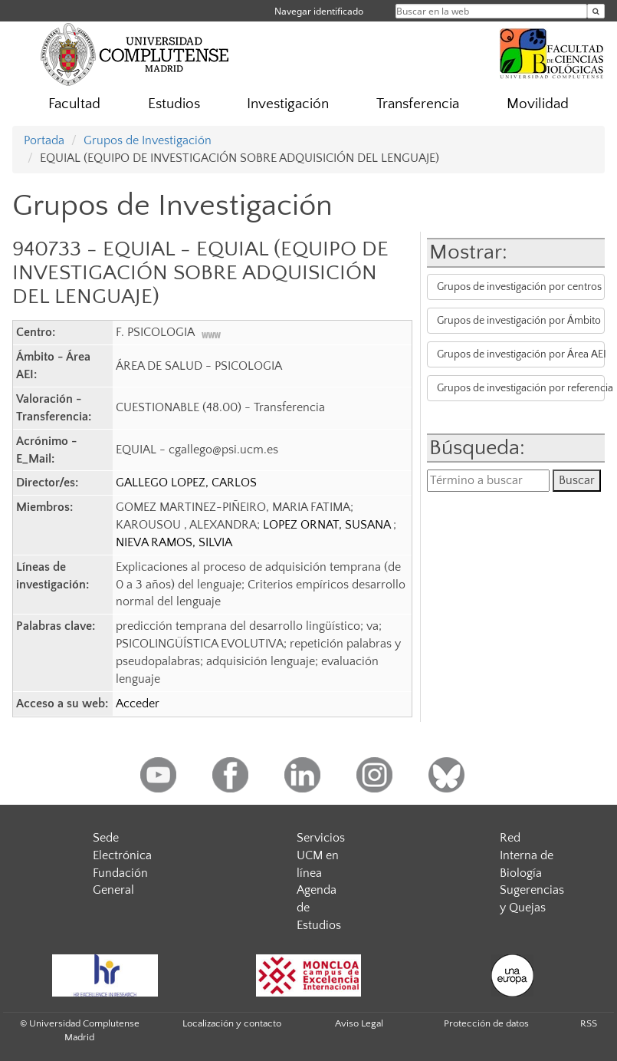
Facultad (74, 104)
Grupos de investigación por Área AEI (521, 354)
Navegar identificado (318, 11)
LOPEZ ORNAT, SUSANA (328, 525)
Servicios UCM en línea (321, 855)
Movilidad (538, 104)
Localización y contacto (231, 1023)
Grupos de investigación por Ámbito (519, 321)
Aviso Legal (359, 1023)
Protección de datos (486, 1023)
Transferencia (417, 104)
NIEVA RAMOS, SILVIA (174, 542)
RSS (588, 1023)
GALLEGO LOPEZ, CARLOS (186, 482)
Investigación (288, 104)
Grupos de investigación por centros (519, 287)
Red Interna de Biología (526, 855)
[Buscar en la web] (596, 11)
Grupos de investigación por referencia (521, 388)
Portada (44, 140)
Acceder (137, 703)
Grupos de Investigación (148, 140)
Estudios (174, 104)
